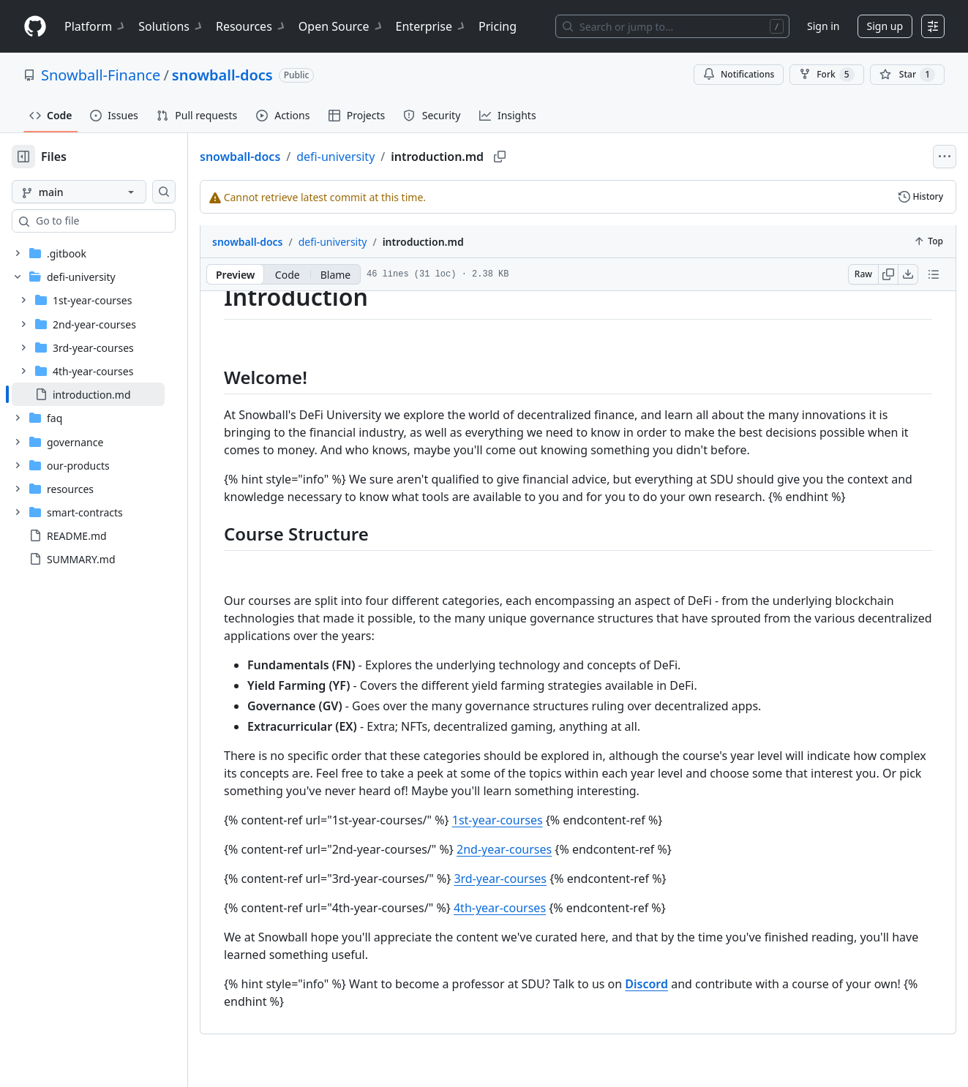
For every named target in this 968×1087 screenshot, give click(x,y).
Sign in (823, 26)
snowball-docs (222, 75)
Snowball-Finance (100, 75)
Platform (95, 26)
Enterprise (431, 26)
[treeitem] (111, 394)
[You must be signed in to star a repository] (907, 74)
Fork (826, 74)
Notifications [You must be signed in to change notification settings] (738, 74)
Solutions (171, 26)
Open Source (341, 26)
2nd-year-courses (551, 867)
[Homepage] (35, 27)
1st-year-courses (544, 838)
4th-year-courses (546, 925)
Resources (251, 26)
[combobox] (123, 221)
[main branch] (102, 191)
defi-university (382, 156)
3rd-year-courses (546, 896)
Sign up (885, 26)
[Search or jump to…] (672, 26)
